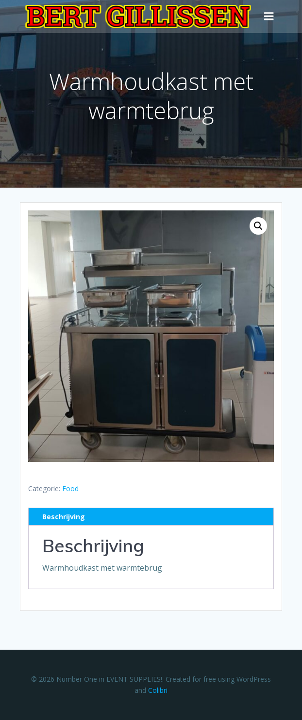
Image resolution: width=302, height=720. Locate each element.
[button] (258, 226)
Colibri (158, 690)
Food (70, 488)
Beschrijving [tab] (63, 516)
